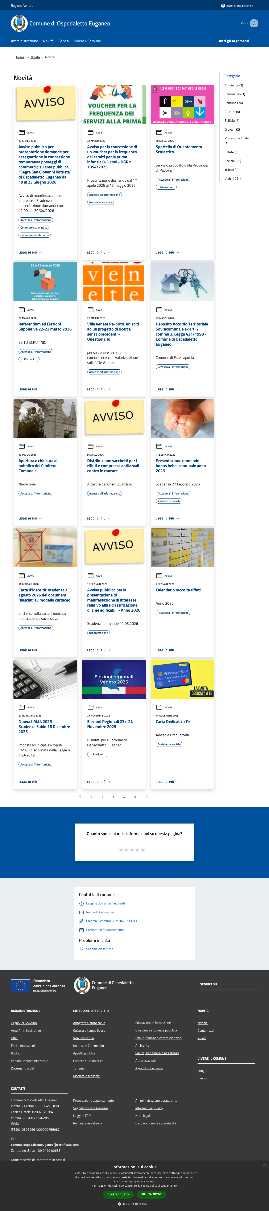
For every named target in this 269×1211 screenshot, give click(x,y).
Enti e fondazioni (23, 1045)
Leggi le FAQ (82, 1115)
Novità (35, 56)
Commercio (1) (235, 94)
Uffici (14, 1037)
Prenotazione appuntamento (93, 1100)
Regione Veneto (22, 5)
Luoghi (202, 1070)
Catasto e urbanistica (88, 1060)
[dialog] (134, 1186)
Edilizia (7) (232, 120)
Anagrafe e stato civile (89, 1022)
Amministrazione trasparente (156, 1100)
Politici (16, 1053)
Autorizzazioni (145, 1060)
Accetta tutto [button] (118, 1194)
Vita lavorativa (83, 1037)
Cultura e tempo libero (89, 1030)
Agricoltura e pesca (149, 1068)
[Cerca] (253, 23)
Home (20, 56)
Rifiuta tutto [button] (151, 1194)
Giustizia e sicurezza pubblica (156, 1030)
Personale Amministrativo (29, 1060)
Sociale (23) (233, 160)
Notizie (203, 1022)
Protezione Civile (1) (237, 141)
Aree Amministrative (26, 1030)
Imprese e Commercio (88, 1045)
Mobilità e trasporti (86, 1075)
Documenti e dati (23, 1068)
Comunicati (206, 1030)
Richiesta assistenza (87, 1123)
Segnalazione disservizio (90, 1108)
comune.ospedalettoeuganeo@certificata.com (45, 1144)
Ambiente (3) (234, 85)
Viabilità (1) (233, 178)
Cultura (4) (232, 111)
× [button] (264, 1165)
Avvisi (26, 133)
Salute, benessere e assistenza (157, 1052)
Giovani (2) (232, 129)
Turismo (78, 1068)
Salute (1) (231, 152)
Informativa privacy (149, 1108)
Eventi (202, 1078)
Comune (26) (234, 102)
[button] (134, 1204)
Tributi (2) (231, 169)
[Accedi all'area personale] (237, 6)
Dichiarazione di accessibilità (155, 1123)
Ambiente (142, 1045)
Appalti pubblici (84, 1053)
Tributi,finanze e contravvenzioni (158, 1037)
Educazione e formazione (153, 1022)
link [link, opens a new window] (175, 1185)
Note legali (143, 1115)
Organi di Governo (24, 1022)
